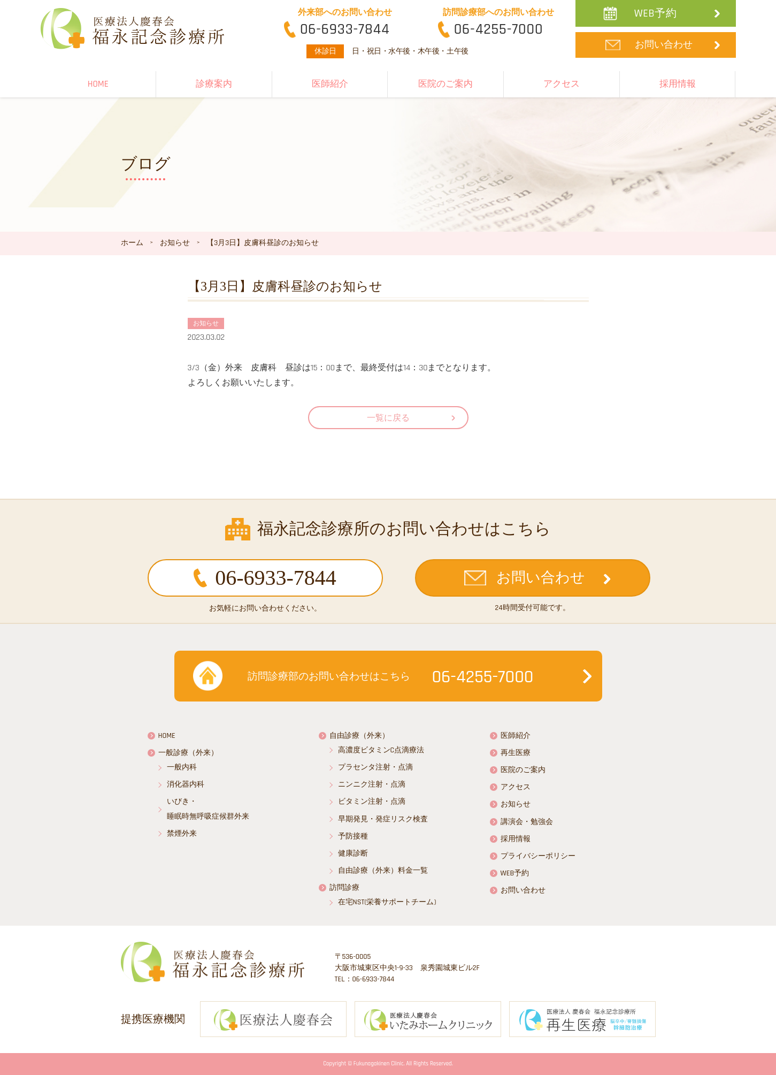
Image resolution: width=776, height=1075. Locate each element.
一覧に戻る (388, 418)
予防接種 (353, 836)
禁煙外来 (182, 833)
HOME (98, 84)
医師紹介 (330, 84)
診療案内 (214, 84)
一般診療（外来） (188, 753)
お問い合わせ (664, 45)
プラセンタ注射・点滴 (375, 767)
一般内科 (182, 767)
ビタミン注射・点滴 (371, 801)
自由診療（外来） (359, 736)
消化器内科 (185, 784)
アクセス (561, 84)
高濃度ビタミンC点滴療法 (381, 750)
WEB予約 (655, 13)
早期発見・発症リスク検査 (383, 819)
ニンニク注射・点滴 (371, 784)
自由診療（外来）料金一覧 (383, 870)
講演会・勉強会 (527, 822)
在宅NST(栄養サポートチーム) (387, 902)
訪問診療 (344, 888)
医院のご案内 (445, 84)
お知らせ (516, 804)
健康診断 (353, 853)
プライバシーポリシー (538, 856)
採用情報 (677, 84)
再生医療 (516, 753)
